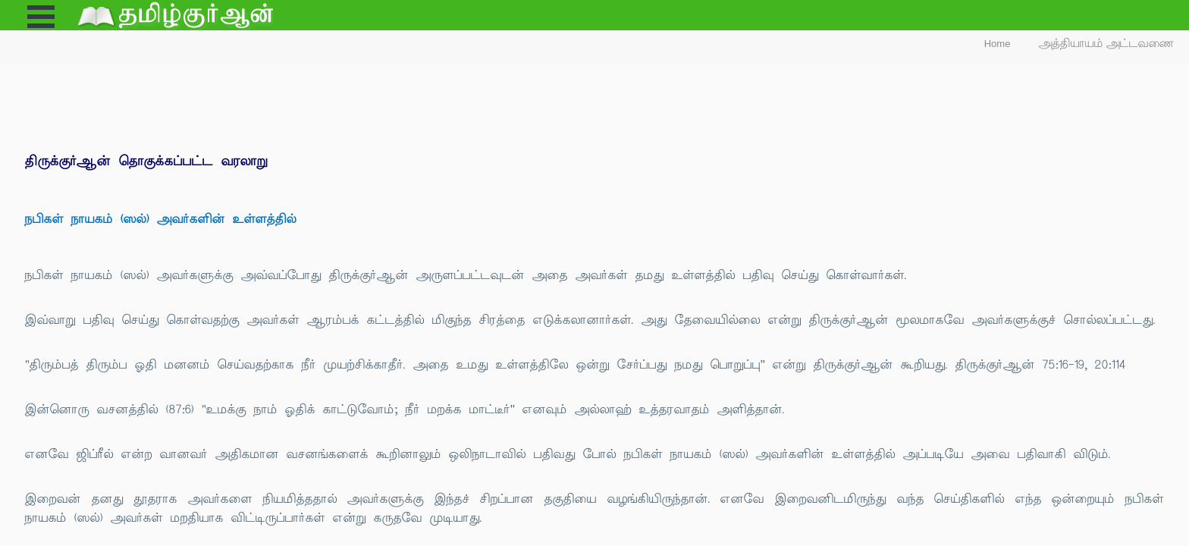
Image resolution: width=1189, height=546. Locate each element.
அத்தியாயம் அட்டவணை (1107, 43)
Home (997, 43)
